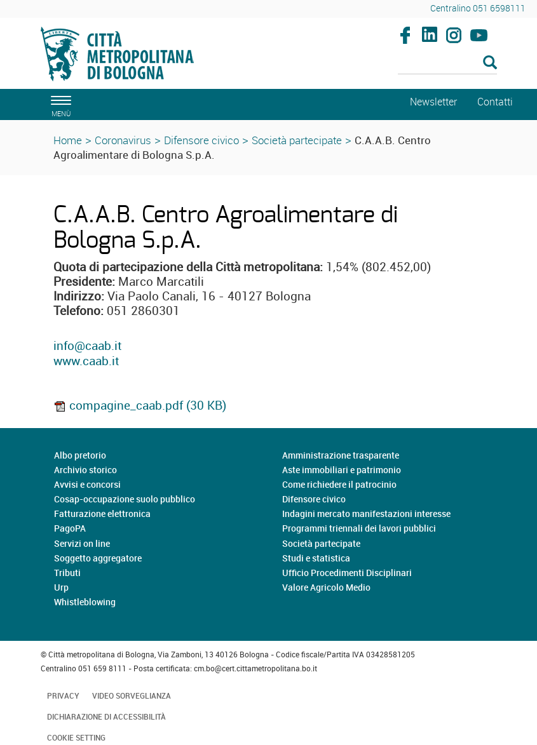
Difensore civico (201, 140)
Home (67, 140)
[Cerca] (447, 63)
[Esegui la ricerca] (490, 63)
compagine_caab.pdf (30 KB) (139, 405)
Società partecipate (297, 140)
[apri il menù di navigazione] (59, 104)
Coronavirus (123, 140)
